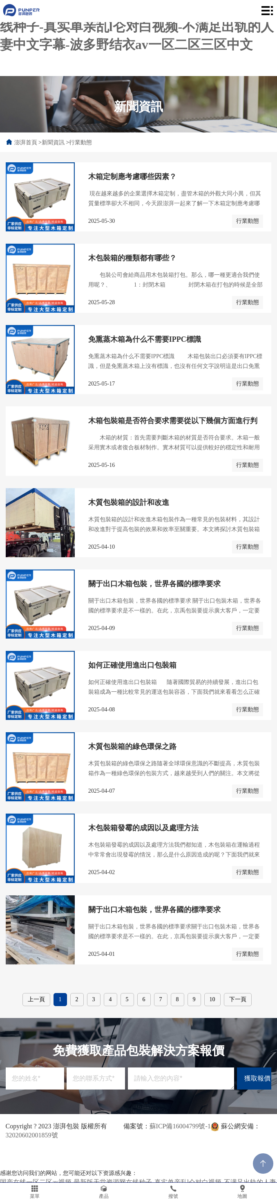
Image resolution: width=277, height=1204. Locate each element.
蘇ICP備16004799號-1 (180, 1126)
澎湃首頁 (25, 142)
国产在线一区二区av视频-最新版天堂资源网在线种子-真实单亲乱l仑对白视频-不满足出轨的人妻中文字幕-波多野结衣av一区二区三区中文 (137, 26)
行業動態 (80, 142)
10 (212, 999)
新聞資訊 (53, 142)
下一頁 (237, 999)
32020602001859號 (32, 1135)
